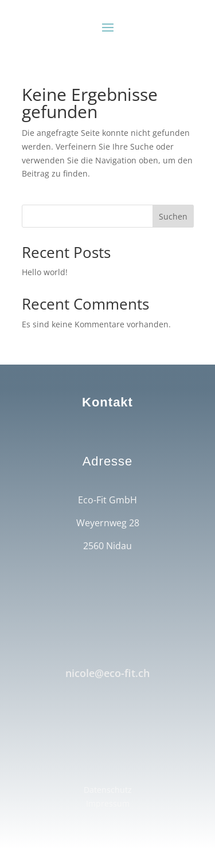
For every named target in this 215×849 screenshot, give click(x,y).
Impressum (108, 803)
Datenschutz (108, 789)
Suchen (173, 216)
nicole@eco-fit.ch (107, 673)
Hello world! (45, 272)
